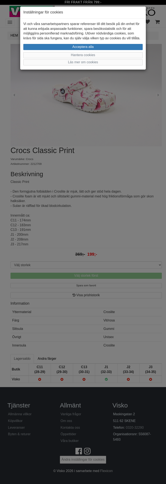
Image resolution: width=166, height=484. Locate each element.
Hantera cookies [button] (83, 55)
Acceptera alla (83, 47)
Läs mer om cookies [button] (83, 62)
